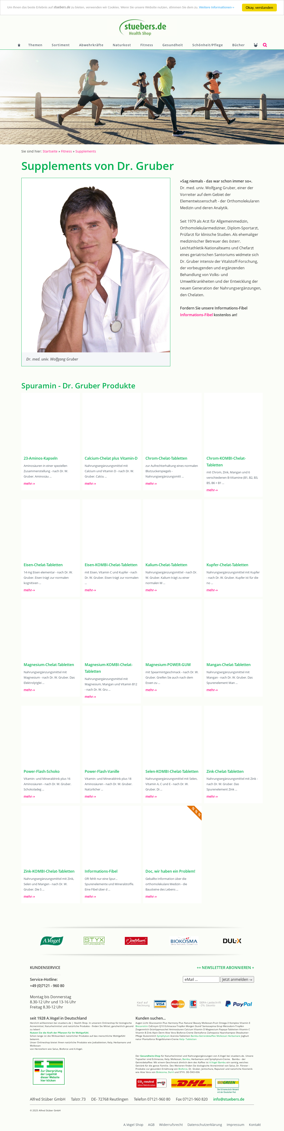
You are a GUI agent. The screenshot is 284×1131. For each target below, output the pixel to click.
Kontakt (255, 1124)
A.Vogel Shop (133, 1124)
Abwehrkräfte (91, 45)
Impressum (235, 1124)
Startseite (50, 151)
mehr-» (29, 483)
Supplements (85, 151)
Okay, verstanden (259, 7)
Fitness (146, 45)
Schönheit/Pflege (207, 45)
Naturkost (122, 45)
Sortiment (61, 45)
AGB (151, 1124)
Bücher (238, 45)
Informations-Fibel (196, 314)
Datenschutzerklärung (204, 1124)
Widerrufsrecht (171, 1124)
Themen (35, 45)
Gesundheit (172, 45)
